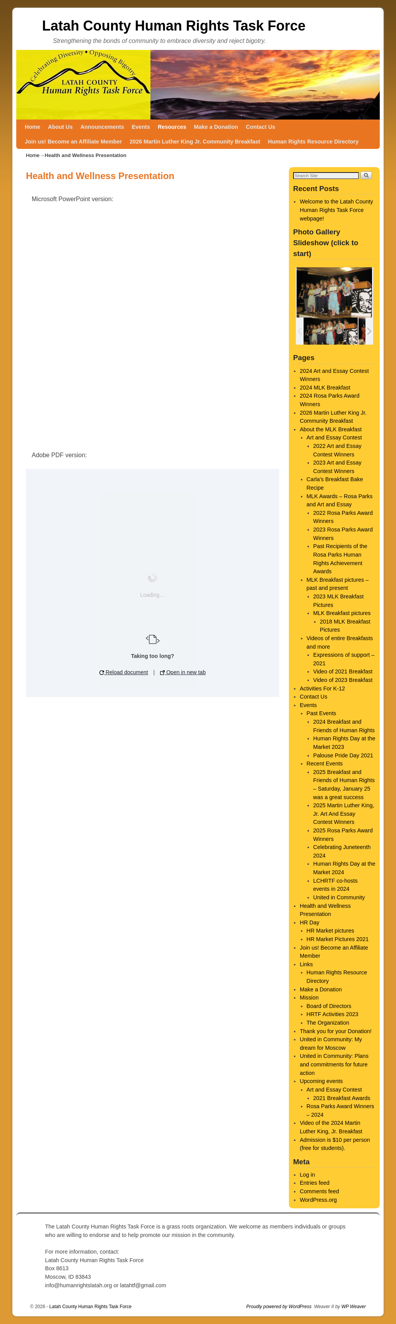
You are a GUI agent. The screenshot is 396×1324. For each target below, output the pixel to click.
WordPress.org (318, 1200)
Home (32, 127)
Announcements (102, 127)
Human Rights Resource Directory (313, 141)
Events (141, 127)
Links (306, 964)
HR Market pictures (330, 931)
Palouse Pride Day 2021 (343, 755)
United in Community (339, 897)
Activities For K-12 (322, 688)
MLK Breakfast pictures (342, 613)
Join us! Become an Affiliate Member (73, 141)
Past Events (321, 713)
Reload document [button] (123, 672)
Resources (172, 127)
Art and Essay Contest (334, 437)
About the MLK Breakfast (331, 429)
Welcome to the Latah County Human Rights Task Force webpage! (336, 209)
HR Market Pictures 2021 (338, 939)
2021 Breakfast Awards (341, 1098)
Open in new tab (183, 672)
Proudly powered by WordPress (279, 1306)
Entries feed (314, 1183)
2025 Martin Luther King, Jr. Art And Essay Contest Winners (343, 813)
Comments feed (319, 1191)
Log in (307, 1175)
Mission (309, 997)
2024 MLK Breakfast (325, 387)
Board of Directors (329, 1006)
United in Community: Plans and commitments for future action (334, 1064)
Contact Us (260, 127)
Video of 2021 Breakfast (342, 671)
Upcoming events (321, 1081)
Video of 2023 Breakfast (342, 680)
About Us (60, 127)
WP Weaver (353, 1306)
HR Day (309, 922)
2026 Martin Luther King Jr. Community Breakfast (195, 141)
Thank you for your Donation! (336, 1031)
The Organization (328, 1023)
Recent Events (325, 763)
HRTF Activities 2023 (332, 1014)
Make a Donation (216, 127)
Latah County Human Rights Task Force (174, 26)
